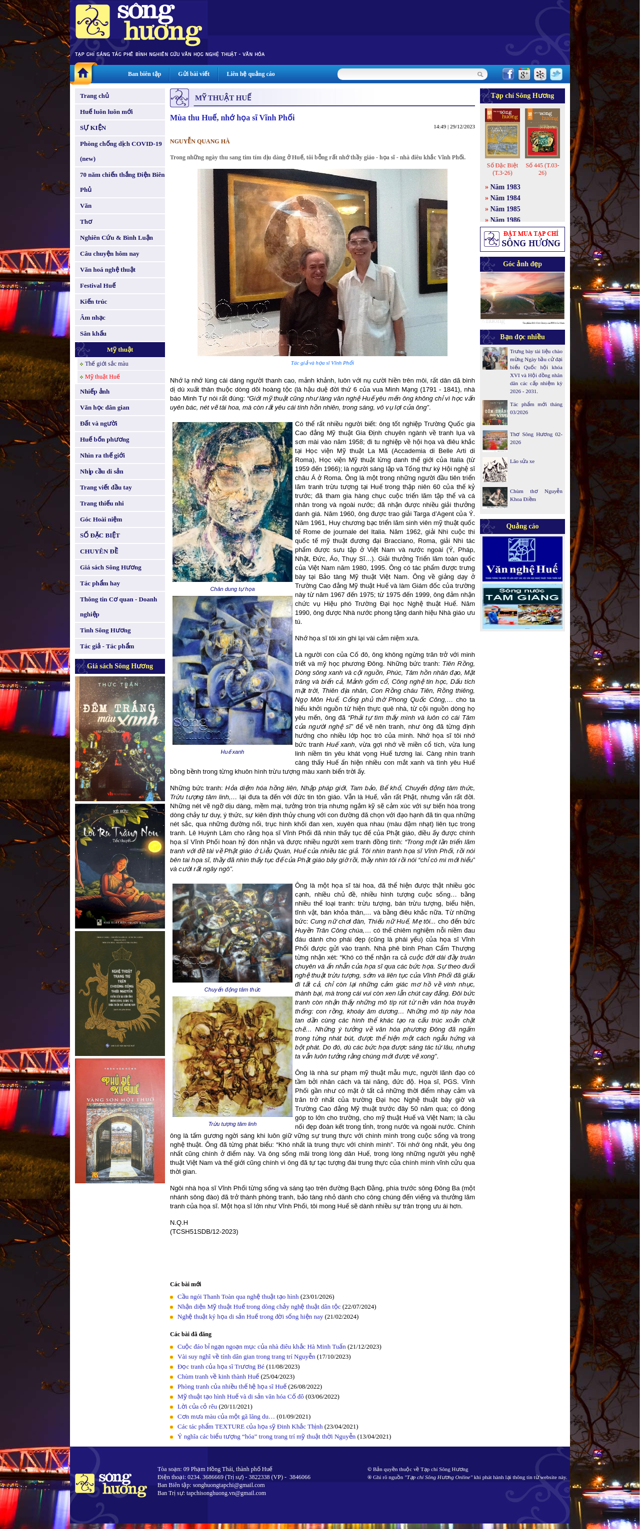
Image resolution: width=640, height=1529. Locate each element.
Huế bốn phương (105, 439)
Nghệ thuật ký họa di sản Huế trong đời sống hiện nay (250, 1316)
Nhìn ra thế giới (102, 455)
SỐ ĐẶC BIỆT (100, 535)
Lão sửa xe (522, 461)
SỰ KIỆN (93, 127)
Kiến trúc (93, 301)
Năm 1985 (505, 209)
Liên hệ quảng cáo (250, 73)
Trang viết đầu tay (106, 487)
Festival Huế (98, 285)
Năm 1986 (505, 220)
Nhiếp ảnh (95, 391)
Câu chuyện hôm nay (110, 253)
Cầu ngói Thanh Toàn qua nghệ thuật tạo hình (238, 1296)
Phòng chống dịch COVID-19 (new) (121, 151)
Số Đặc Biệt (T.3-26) (502, 169)
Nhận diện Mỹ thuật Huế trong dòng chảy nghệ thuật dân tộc (259, 1306)
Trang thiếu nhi (102, 503)
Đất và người (99, 423)
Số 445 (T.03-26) (542, 169)
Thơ (86, 221)
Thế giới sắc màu (106, 363)
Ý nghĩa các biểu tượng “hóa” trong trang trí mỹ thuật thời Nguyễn (267, 1436)
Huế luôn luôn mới (106, 111)
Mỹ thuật (120, 349)
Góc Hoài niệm (101, 519)
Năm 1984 (505, 198)
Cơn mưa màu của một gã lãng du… (226, 1416)
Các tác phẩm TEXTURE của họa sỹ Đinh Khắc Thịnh (250, 1426)
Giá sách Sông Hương (111, 567)
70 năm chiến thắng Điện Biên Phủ (122, 182)
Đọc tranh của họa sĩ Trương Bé (221, 1366)
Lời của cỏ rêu (197, 1406)
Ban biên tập (144, 73)
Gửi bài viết (194, 73)
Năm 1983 (505, 187)
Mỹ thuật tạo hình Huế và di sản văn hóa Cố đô (241, 1396)
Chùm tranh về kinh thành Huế (218, 1376)
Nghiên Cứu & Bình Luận (116, 237)
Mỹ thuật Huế (102, 376)
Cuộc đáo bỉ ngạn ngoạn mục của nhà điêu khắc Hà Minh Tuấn (262, 1346)
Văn (86, 205)
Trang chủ (94, 95)
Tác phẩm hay (100, 583)
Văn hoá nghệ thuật (108, 269)
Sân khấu (93, 333)
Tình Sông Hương (105, 630)
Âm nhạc (93, 317)
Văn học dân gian (105, 407)
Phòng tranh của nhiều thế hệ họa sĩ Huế (232, 1386)
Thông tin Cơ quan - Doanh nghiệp (118, 606)
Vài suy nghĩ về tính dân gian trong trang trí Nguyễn (246, 1356)
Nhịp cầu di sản (102, 471)
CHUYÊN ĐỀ (99, 551)
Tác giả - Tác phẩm (107, 646)
